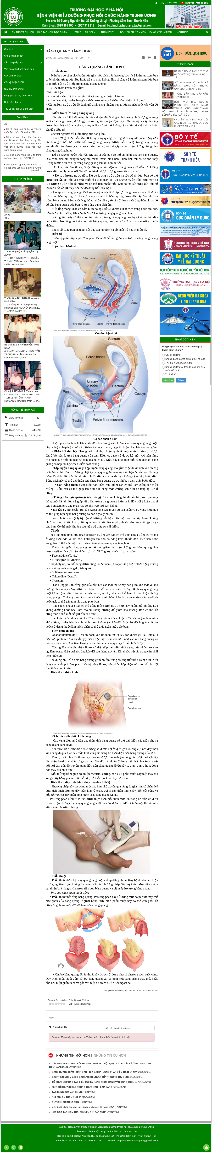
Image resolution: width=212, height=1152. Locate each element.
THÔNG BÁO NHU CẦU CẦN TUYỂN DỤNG (191, 95)
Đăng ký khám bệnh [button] (161, 32)
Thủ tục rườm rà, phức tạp (177, 363)
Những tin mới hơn (73, 1055)
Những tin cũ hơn (110, 1055)
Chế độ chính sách (13, 55)
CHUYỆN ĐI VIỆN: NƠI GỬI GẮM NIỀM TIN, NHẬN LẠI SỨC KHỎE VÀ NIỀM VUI (191, 122)
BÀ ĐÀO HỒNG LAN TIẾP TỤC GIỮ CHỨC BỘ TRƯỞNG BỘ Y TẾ (191, 74)
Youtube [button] (182, 32)
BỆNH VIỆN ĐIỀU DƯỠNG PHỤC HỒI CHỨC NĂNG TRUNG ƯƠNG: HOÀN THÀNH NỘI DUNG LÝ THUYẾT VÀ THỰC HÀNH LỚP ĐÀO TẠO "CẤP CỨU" (185, 108)
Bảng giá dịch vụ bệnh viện (18, 95)
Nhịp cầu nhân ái (12, 102)
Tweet (51, 1017)
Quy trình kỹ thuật (13, 75)
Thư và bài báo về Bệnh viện (18, 109)
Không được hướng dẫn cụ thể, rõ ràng (183, 359)
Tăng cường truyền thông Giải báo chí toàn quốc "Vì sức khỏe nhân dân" (22, 124)
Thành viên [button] (109, 33)
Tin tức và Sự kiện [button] (23, 32)
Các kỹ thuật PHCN (14, 82)
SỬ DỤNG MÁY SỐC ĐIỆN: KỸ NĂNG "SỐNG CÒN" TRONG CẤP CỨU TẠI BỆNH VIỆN (191, 85)
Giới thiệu (9, 49)
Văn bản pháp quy (13, 62)
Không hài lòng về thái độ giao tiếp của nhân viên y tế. (183, 368)
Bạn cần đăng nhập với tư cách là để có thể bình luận (91, 1037)
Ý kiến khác (169, 374)
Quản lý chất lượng (14, 89)
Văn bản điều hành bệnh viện (19, 69)
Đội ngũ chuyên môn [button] (133, 32)
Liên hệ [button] (77, 32)
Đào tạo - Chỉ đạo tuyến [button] (53, 33)
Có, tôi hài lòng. (171, 355)
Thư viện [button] (91, 33)
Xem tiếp (36, 170)
